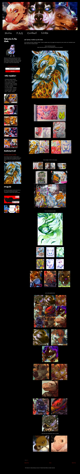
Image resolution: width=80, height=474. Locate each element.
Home (8, 33)
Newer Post (27, 462)
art (27, 460)
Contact (32, 33)
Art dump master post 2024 (10, 154)
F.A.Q (19, 33)
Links (44, 33)
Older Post (74, 462)
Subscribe (13, 71)
